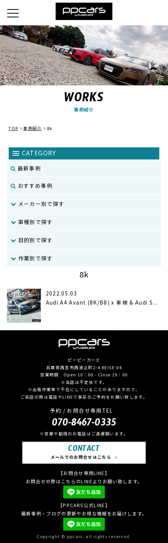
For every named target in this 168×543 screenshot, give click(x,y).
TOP (13, 128)
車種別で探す (32, 222)
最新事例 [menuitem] (26, 168)
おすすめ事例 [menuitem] (32, 185)
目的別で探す (32, 240)
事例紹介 (32, 128)
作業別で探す (32, 258)
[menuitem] (84, 204)
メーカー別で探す (38, 203)
